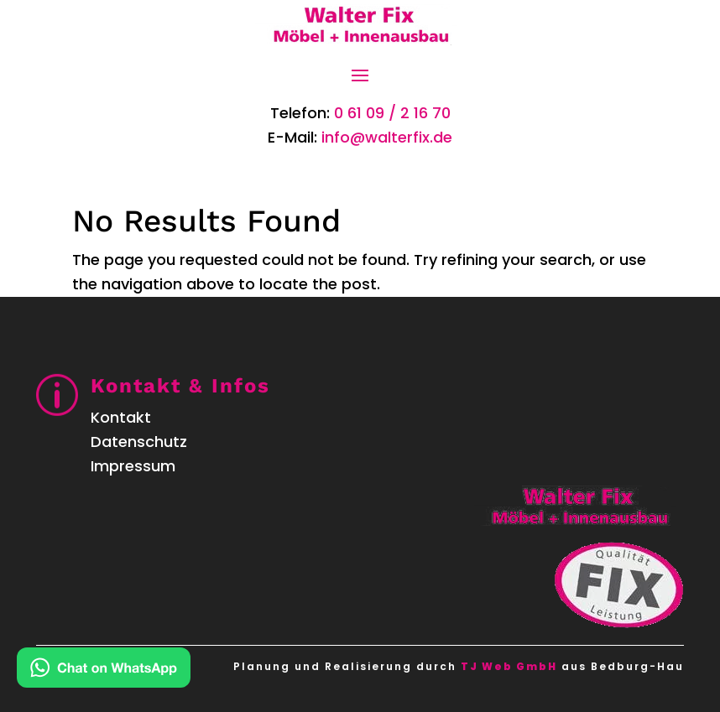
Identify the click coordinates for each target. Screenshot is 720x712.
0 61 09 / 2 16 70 (392, 112)
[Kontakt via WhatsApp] (103, 671)
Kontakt (121, 417)
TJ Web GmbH (509, 666)
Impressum (133, 465)
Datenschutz (139, 441)
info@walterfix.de (386, 137)
